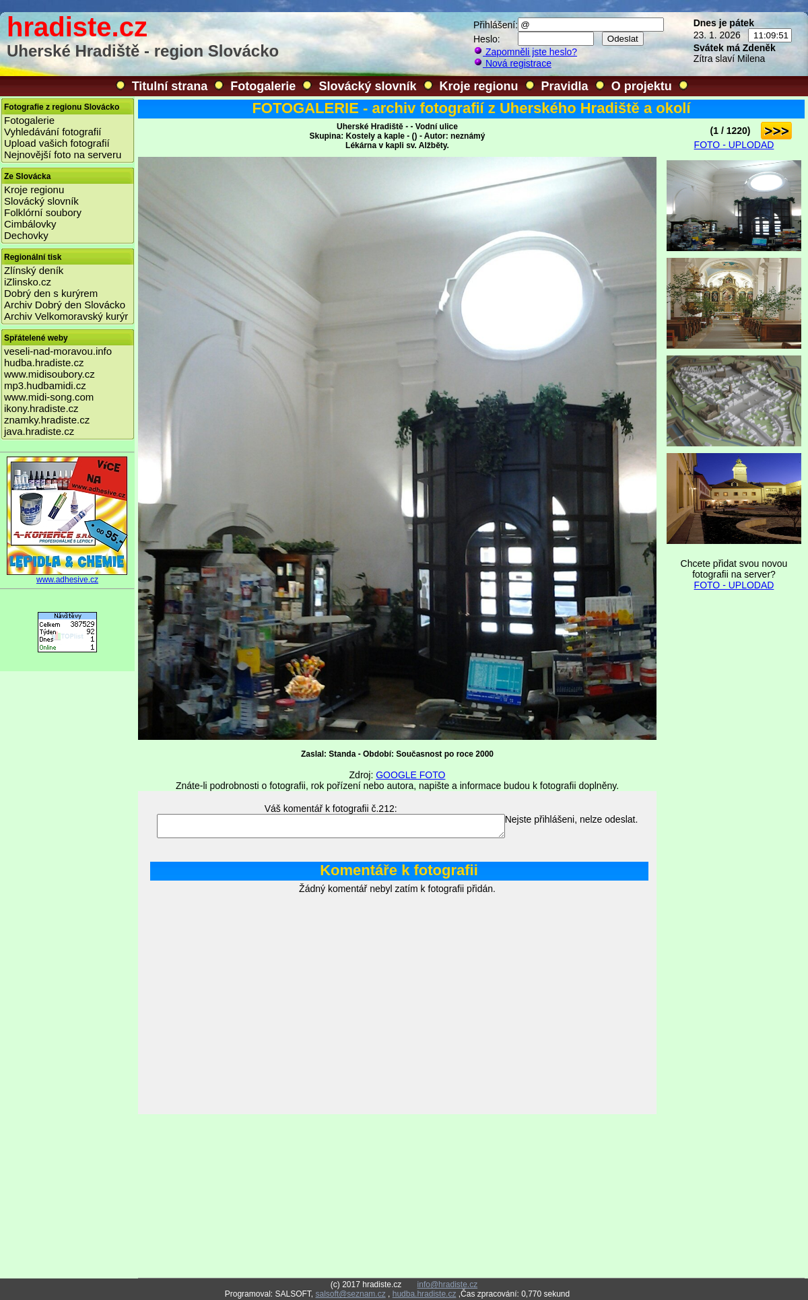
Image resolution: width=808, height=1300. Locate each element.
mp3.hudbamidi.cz (45, 385)
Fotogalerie (263, 86)
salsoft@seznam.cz (350, 1294)
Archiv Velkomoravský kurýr (66, 316)
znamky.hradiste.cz (47, 419)
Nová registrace (512, 63)
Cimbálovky (30, 224)
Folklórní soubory (42, 212)
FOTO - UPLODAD (734, 144)
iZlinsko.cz (27, 281)
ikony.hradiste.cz (41, 408)
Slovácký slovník (367, 86)
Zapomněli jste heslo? (525, 51)
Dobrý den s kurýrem (51, 293)
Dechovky (26, 235)
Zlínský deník (33, 270)
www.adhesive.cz (67, 576)
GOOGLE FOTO (410, 774)
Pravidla (564, 86)
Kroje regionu (479, 86)
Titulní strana (170, 86)
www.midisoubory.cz (49, 374)
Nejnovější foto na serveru (62, 154)
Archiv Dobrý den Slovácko (64, 304)
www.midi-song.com (49, 397)
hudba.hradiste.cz (43, 362)
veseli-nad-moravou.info (58, 351)
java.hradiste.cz (39, 431)
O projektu (641, 86)
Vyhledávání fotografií (53, 131)
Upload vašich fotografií (57, 143)
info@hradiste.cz (447, 1284)
